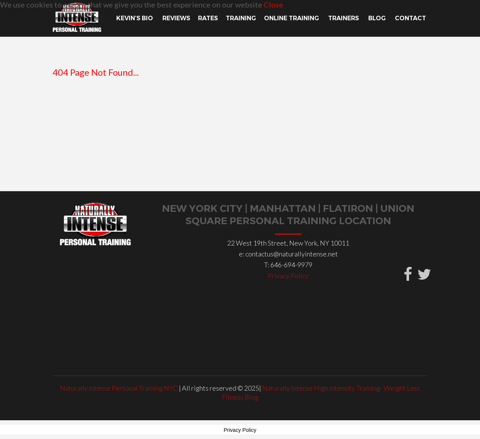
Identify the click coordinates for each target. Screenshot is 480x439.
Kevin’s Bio (135, 18)
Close (273, 4)
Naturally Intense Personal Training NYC (119, 388)
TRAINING (241, 18)
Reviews (176, 18)
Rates (208, 18)
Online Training (292, 18)
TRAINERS (344, 18)
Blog (377, 18)
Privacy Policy (288, 275)
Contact (411, 18)
